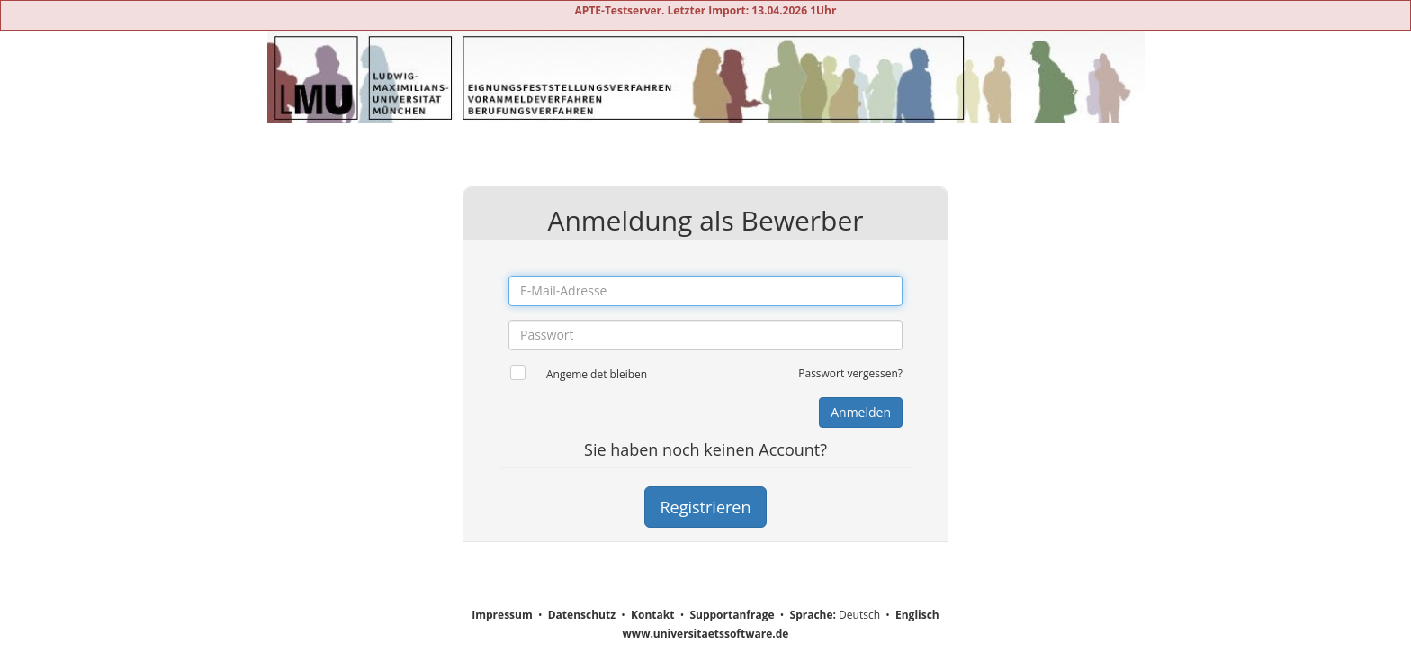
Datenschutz (582, 614)
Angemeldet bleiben (596, 374)
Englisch (917, 614)
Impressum (502, 614)
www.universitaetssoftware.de (706, 633)
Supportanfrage (731, 614)
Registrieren (705, 507)
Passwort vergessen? (850, 373)
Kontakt (652, 614)
